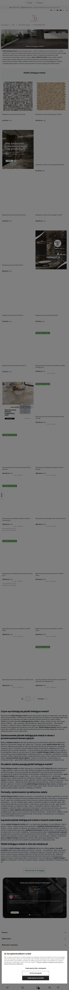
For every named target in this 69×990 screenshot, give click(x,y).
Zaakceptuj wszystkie (36, 978)
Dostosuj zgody (36, 973)
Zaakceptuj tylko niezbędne (35, 968)
